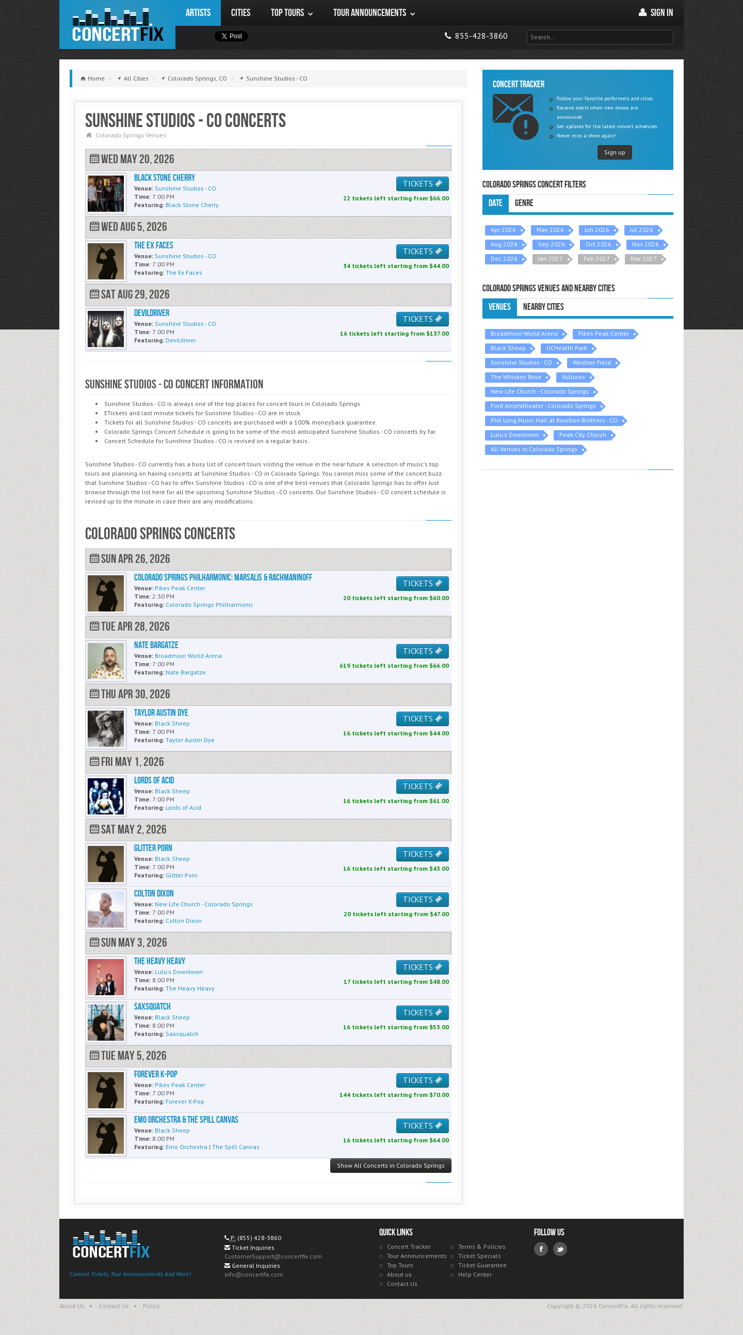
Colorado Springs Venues (130, 135)
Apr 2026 (503, 229)
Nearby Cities (543, 307)
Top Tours (400, 1265)
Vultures (573, 377)
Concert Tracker (409, 1246)
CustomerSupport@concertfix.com (273, 1256)
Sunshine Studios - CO (521, 362)
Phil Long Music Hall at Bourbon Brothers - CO (554, 420)
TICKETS (422, 184)
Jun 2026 (597, 229)
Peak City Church (582, 434)
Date (496, 203)
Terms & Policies (482, 1246)
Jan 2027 (550, 258)
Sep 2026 (551, 244)
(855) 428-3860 (259, 1238)
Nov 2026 (645, 244)
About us (399, 1274)
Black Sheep (508, 348)
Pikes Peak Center (603, 333)
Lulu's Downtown (515, 434)
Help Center (475, 1274)
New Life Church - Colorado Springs (540, 391)
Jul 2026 (641, 229)
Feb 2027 (597, 258)
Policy (151, 1306)
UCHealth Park (566, 348)
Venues (500, 307)
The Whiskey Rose (516, 377)
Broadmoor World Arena (524, 333)
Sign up (614, 152)
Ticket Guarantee (482, 1265)
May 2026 (550, 229)
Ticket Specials (479, 1256)
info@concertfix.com (253, 1274)
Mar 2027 (644, 258)
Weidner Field (592, 362)
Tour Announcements (417, 1256)
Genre (524, 203)
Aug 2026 (504, 244)
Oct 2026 (598, 244)
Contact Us (402, 1283)
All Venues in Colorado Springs (534, 449)
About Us (72, 1306)
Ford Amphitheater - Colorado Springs (543, 406)
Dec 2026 (504, 258)
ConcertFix (117, 24)
